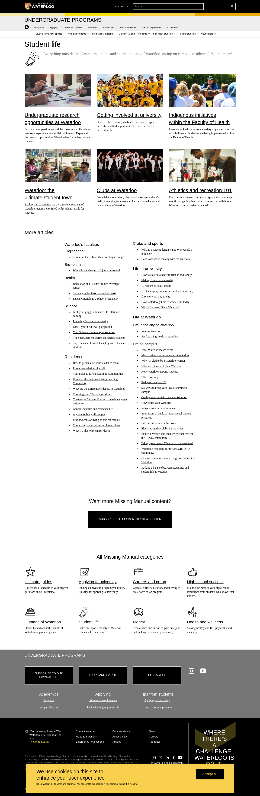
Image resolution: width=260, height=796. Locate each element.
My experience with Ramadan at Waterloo (165, 355)
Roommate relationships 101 (89, 368)
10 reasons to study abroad (156, 285)
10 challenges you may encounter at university (167, 291)
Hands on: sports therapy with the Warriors (165, 259)
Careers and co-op (149, 581)
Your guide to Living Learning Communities (98, 373)
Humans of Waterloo (43, 622)
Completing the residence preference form (96, 425)
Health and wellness (205, 622)
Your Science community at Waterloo (94, 332)
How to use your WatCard (156, 402)
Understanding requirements (103, 707)
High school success (205, 581)
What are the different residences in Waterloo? (99, 388)
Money (139, 622)
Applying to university (98, 581)
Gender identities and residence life (93, 408)
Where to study (150, 377)
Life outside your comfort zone (158, 423)
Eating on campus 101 (153, 382)
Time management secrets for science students (99, 337)
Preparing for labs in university (90, 321)
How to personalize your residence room (96, 362)
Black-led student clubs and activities (162, 428)
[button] (206, 6)
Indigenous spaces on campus (158, 408)
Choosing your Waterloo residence (92, 394)
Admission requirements (103, 700)
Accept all (210, 774)
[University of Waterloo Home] (39, 6)
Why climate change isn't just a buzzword (96, 270)
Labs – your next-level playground (92, 326)
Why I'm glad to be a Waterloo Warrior (163, 360)
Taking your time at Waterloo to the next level (167, 443)
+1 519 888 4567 (39, 742)
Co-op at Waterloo (48, 707)
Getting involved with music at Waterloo (164, 397)
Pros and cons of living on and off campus (96, 419)
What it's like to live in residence (91, 430)
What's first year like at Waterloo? (160, 307)
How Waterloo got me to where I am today (165, 301)
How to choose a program (157, 707)
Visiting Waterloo (151, 331)
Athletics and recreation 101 (200, 190)
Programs (48, 700)
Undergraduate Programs (55, 655)
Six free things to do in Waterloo (159, 336)
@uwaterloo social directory (167, 762)
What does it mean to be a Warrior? (161, 366)
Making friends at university (157, 280)
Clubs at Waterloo (117, 190)
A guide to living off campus (89, 414)
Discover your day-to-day (155, 296)
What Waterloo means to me (157, 349)
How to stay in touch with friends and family (166, 274)
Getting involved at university (129, 115)
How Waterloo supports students (159, 371)
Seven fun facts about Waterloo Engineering (98, 257)
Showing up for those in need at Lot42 (94, 293)
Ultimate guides (38, 581)
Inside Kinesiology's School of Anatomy (95, 298)
